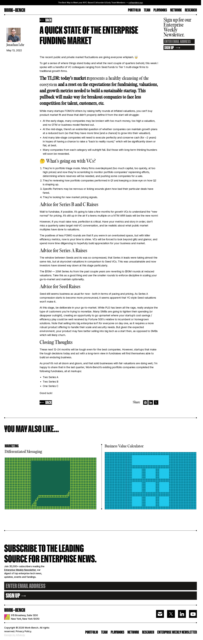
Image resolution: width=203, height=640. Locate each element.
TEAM (147, 10)
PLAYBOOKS (117, 632)
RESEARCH (191, 10)
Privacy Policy (23, 631)
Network (176, 10)
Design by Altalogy (14, 635)
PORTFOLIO (134, 10)
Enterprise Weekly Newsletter (20, 569)
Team (104, 632)
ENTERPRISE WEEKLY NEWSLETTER (177, 632)
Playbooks (160, 10)
